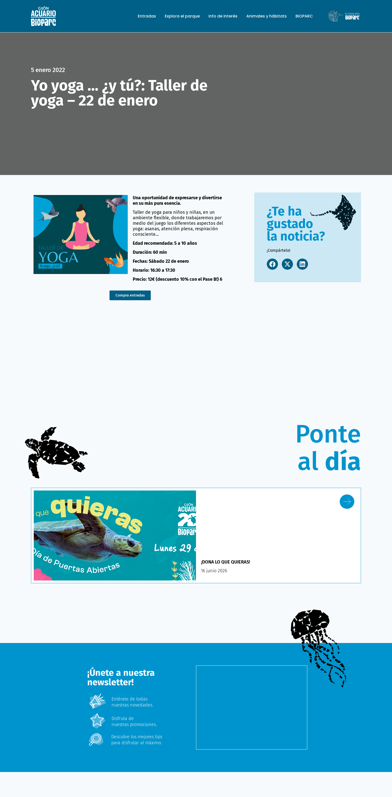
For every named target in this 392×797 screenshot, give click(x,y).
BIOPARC (304, 16)
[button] (272, 264)
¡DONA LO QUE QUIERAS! (228, 562)
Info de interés (223, 16)
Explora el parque (182, 16)
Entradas (147, 16)
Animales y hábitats (266, 16)
